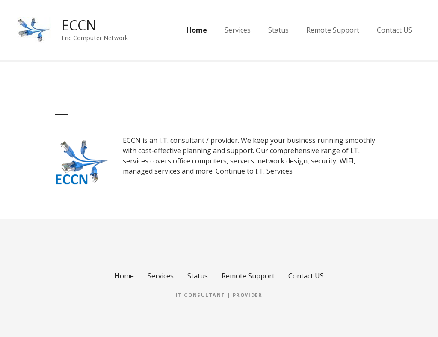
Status (278, 30)
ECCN (79, 25)
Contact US (394, 30)
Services (238, 30)
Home (196, 30)
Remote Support (332, 30)
